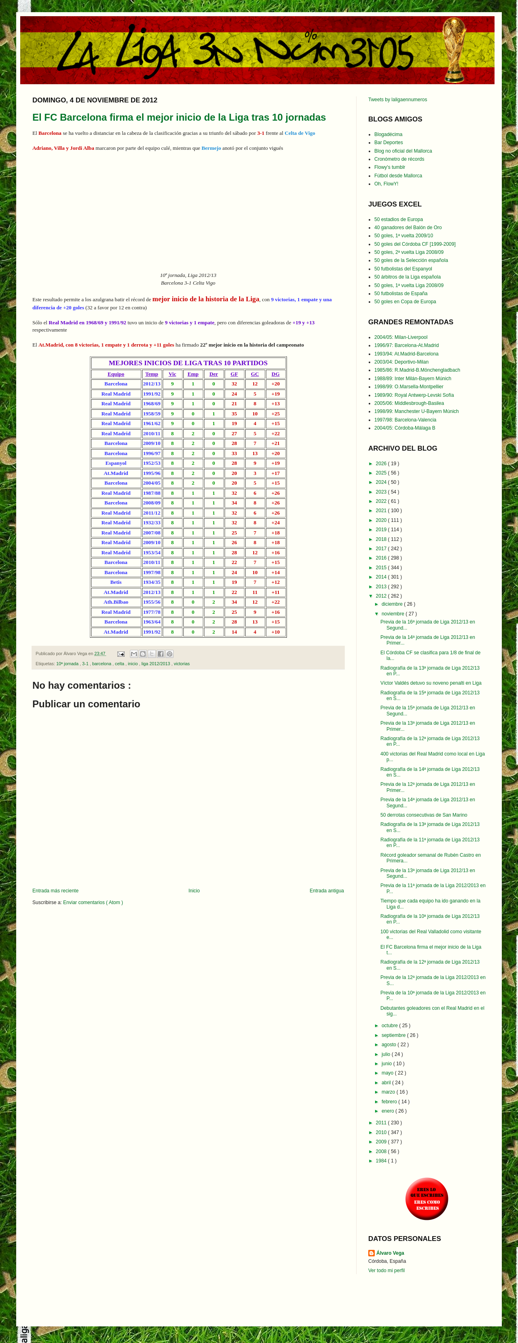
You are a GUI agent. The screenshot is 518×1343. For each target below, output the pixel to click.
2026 (382, 463)
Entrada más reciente (55, 891)
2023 (382, 492)
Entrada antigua (327, 891)
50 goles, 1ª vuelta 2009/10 (403, 235)
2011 (382, 1123)
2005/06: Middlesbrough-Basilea (409, 403)
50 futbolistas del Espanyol (403, 269)
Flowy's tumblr (389, 167)
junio (387, 1063)
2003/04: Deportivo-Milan (401, 362)
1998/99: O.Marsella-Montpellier (409, 386)
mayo (388, 1073)
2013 (382, 587)
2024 (382, 482)
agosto (389, 1044)
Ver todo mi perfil (386, 1270)
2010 (382, 1132)
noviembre (393, 614)
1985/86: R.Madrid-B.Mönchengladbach (417, 370)
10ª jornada (68, 663)
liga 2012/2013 (157, 663)
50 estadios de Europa (398, 219)
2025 (382, 473)
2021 (382, 510)
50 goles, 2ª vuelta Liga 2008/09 (409, 252)
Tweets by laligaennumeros (397, 99)
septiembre (394, 1035)
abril (387, 1082)
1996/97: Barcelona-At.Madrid (406, 345)
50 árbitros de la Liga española (407, 277)
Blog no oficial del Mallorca (403, 151)
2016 (382, 558)
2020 (382, 520)
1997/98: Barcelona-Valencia (405, 420)
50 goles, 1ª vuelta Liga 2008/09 (409, 285)
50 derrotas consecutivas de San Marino (423, 815)
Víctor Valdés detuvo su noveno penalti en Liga (431, 683)
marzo (389, 1092)
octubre (390, 1025)
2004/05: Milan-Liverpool (400, 337)
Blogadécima (388, 134)
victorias (182, 663)
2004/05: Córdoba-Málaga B (404, 428)
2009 (382, 1142)
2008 (382, 1151)
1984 (382, 1161)
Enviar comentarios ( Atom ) (93, 902)
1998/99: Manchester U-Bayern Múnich (416, 411)
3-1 (86, 663)
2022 (382, 501)
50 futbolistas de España (400, 293)
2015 (382, 567)
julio (387, 1054)
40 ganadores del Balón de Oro (408, 227)
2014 (382, 577)
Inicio (194, 891)
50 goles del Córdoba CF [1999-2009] (415, 244)
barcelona (102, 663)
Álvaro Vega (390, 1253)
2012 (382, 596)
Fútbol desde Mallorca (398, 176)
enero (388, 1111)
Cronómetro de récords (399, 159)
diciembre (393, 604)
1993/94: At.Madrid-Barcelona (406, 354)
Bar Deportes (388, 142)
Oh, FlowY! (386, 184)
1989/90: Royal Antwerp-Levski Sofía (414, 395)
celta (120, 663)
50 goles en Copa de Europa (405, 301)
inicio (133, 663)
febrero (390, 1102)
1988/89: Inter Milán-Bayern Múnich (412, 378)
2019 (382, 529)
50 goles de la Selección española (411, 260)
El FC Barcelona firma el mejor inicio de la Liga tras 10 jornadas (179, 117)
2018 (382, 539)
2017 (382, 548)
